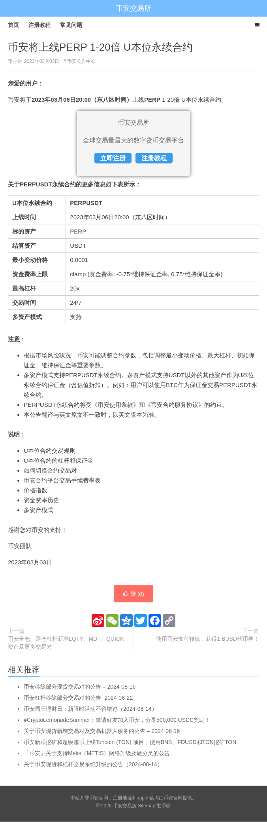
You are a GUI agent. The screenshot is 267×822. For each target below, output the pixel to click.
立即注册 (113, 158)
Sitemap (146, 806)
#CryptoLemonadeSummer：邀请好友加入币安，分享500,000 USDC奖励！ (117, 720)
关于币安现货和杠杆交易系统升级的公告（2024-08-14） (93, 764)
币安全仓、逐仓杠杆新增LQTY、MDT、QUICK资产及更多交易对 (66, 643)
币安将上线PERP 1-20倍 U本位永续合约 (100, 47)
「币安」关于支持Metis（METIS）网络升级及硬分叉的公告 (97, 753)
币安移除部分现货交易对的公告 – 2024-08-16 (79, 687)
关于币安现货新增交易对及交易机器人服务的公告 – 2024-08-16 (102, 731)
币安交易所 (133, 8)
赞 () (133, 594)
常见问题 (71, 25)
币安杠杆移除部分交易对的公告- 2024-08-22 (78, 698)
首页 (13, 25)
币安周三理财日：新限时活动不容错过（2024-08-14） (90, 709)
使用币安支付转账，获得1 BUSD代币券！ (207, 639)
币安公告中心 (81, 61)
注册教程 (39, 25)
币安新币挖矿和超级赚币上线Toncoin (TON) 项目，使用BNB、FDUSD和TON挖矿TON (130, 742)
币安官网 (173, 798)
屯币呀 (163, 806)
